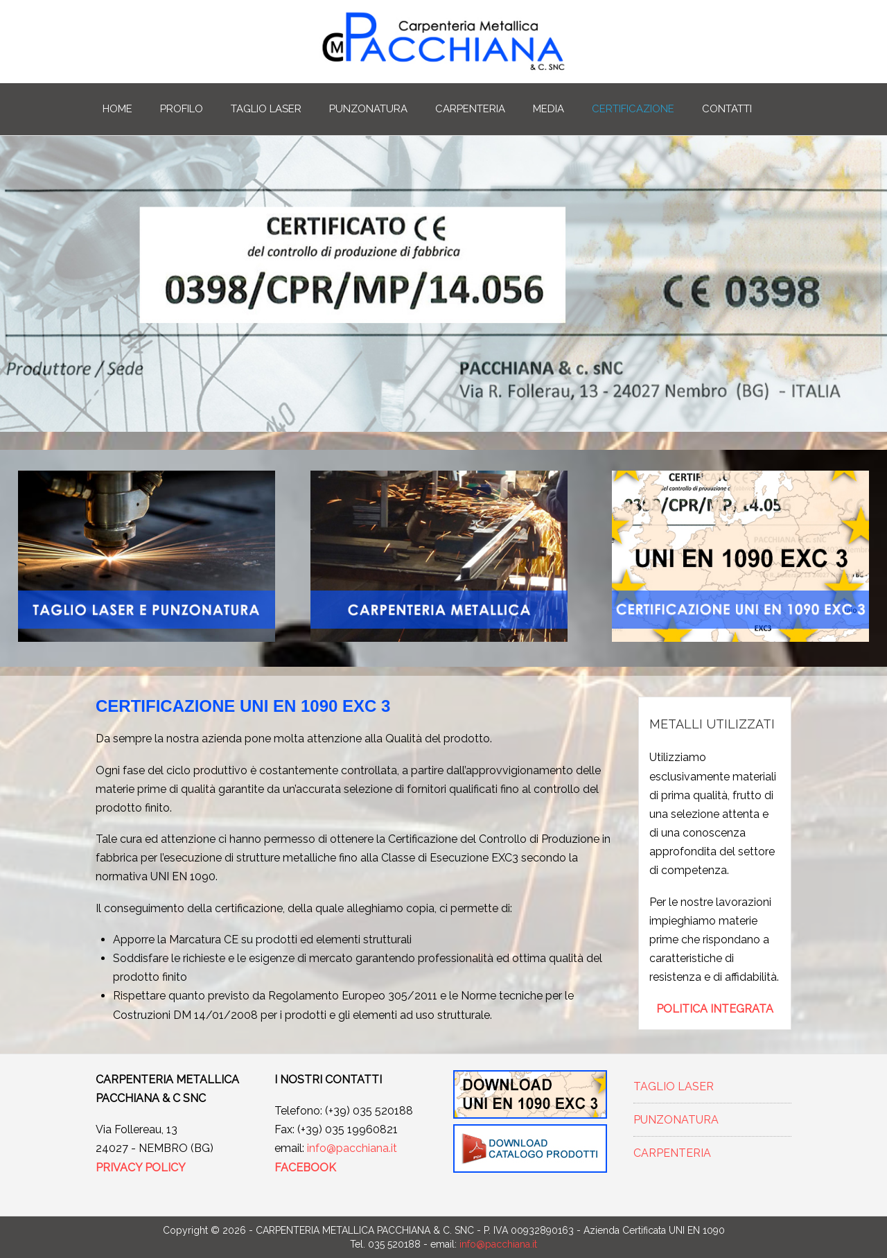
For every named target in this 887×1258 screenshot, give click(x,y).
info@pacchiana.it (352, 1148)
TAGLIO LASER (266, 109)
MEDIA (548, 109)
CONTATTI (727, 109)
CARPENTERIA (470, 109)
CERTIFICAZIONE (633, 109)
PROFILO (181, 109)
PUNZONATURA (368, 109)
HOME (117, 109)
